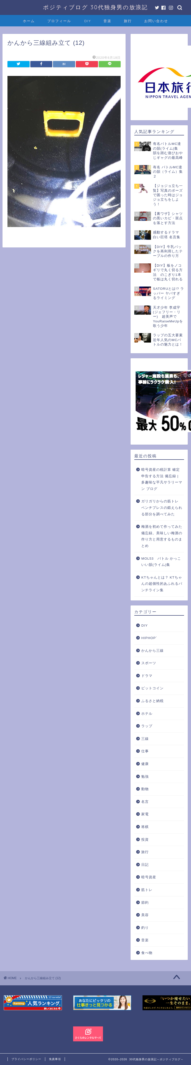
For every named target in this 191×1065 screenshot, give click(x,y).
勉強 (145, 776)
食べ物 (146, 953)
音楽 (107, 21)
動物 (145, 789)
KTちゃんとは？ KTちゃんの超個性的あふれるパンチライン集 (161, 584)
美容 (145, 915)
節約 (145, 902)
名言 (145, 802)
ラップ (146, 726)
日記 (145, 865)
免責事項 (55, 1059)
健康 (145, 764)
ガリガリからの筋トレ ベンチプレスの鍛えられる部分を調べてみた (161, 507)
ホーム (29, 21)
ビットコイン (152, 688)
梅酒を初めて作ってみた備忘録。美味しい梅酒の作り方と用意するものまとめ (161, 536)
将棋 (145, 827)
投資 (145, 839)
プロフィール (59, 21)
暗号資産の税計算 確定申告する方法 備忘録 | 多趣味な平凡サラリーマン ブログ (161, 479)
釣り (145, 928)
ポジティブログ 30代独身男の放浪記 (95, 7)
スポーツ (148, 663)
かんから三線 (152, 650)
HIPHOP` (149, 638)
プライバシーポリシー (26, 1059)
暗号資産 (148, 877)
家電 (145, 814)
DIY (87, 21)
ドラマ (146, 676)
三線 (145, 739)
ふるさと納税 (152, 701)
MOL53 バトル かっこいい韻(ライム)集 (161, 562)
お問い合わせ (156, 21)
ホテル (146, 713)
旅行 (128, 21)
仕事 (145, 751)
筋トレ (146, 890)
